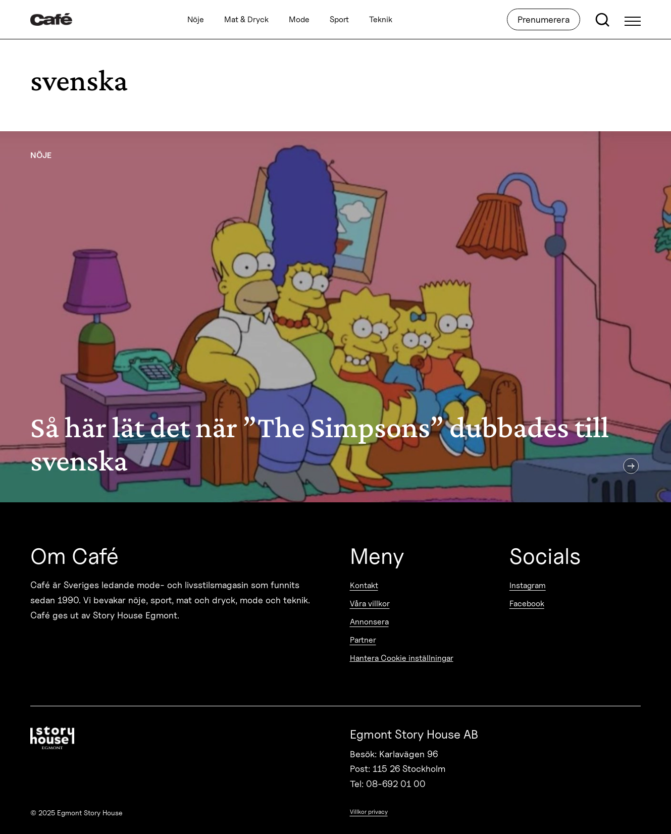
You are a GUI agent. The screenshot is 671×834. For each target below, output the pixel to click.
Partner (363, 640)
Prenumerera (544, 19)
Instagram (527, 585)
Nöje (195, 19)
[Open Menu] (633, 20)
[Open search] (602, 20)
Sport (339, 19)
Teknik (380, 19)
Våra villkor (370, 603)
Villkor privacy (369, 811)
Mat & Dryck (246, 19)
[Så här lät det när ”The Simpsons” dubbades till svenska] (335, 316)
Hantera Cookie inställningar (401, 658)
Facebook (526, 603)
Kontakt (364, 585)
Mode (299, 19)
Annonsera (369, 622)
